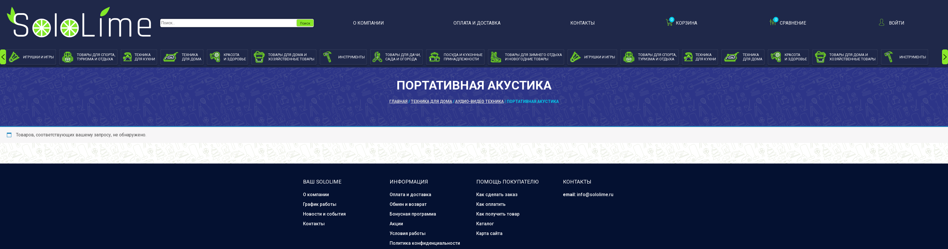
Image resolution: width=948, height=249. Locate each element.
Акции (396, 223)
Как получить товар (498, 214)
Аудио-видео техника (479, 101)
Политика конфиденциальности (425, 243)
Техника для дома (431, 101)
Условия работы (408, 233)
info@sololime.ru (595, 194)
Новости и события (324, 214)
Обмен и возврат (408, 204)
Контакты (582, 23)
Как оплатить (491, 204)
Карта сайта (489, 233)
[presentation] (3, 56)
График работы (319, 204)
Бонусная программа (413, 214)
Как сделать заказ (497, 194)
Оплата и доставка (477, 23)
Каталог (485, 223)
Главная (398, 101)
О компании (368, 23)
